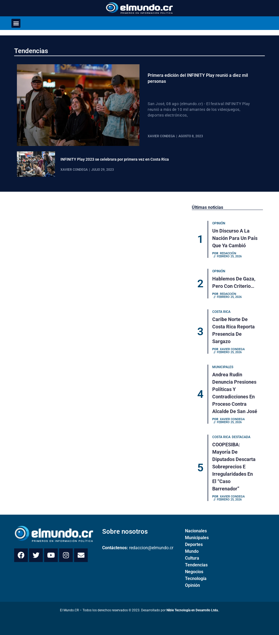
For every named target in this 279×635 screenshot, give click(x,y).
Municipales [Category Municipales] (222, 367)
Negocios (194, 571)
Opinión (192, 585)
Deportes (194, 544)
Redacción (228, 253)
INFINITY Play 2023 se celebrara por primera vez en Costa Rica (114, 159)
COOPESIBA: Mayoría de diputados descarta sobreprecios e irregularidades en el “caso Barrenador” (234, 466)
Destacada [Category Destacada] (241, 437)
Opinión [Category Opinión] (218, 223)
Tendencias (31, 51)
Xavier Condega (232, 349)
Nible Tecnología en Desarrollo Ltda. (192, 610)
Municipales (197, 537)
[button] (15, 23)
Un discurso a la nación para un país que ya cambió (234, 238)
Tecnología (196, 578)
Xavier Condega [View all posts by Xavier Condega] (161, 136)
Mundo (192, 551)
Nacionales (196, 530)
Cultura (192, 558)
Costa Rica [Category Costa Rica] (221, 312)
